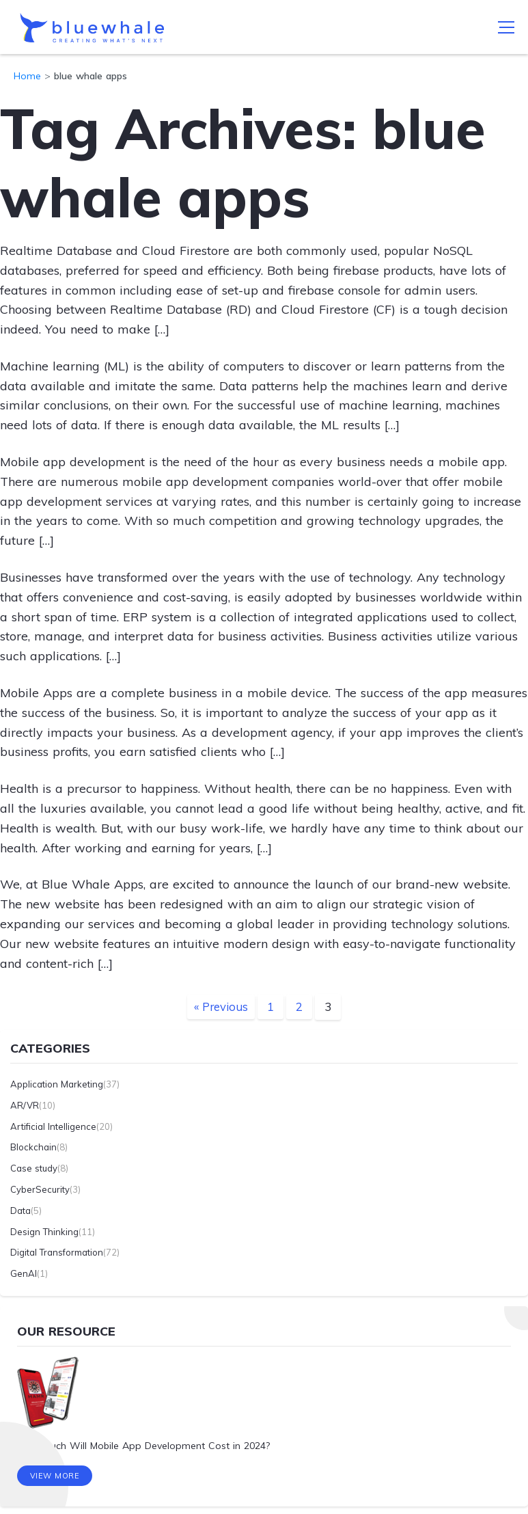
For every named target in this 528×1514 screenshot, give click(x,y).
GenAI (23, 1273)
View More (55, 1476)
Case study (33, 1168)
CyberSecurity (40, 1188)
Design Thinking (44, 1231)
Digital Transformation (56, 1252)
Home (27, 76)
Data (20, 1209)
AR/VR (24, 1104)
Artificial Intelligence (53, 1125)
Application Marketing (56, 1083)
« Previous (221, 1006)
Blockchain (33, 1146)
